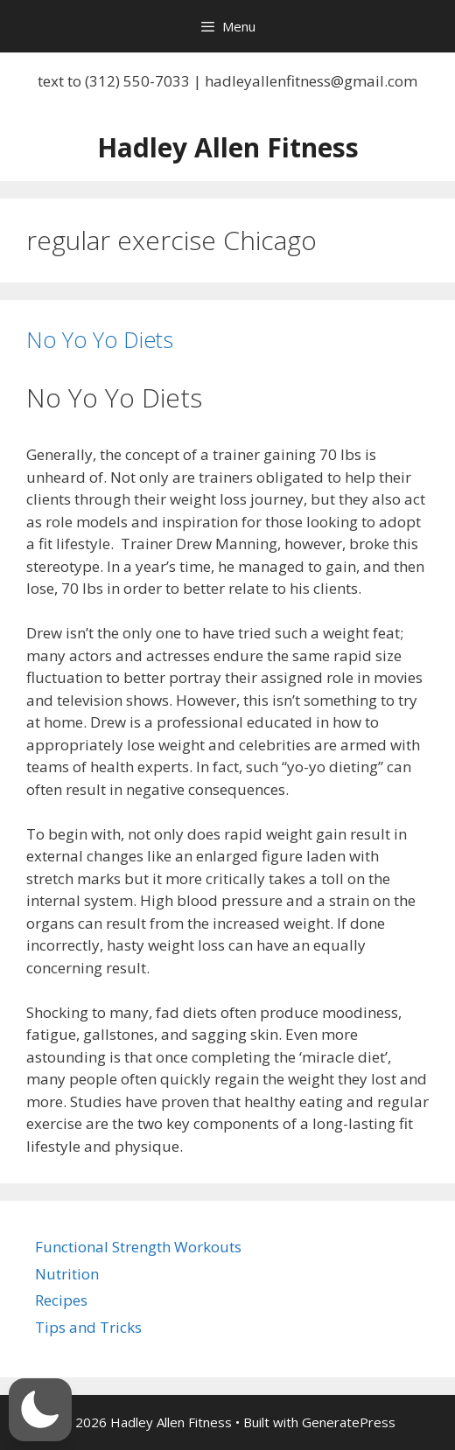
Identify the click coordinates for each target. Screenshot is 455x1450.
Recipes (61, 1300)
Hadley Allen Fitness (228, 147)
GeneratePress (349, 1422)
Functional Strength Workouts (138, 1247)
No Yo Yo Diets (99, 339)
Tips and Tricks (88, 1327)
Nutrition (67, 1274)
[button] (40, 1409)
